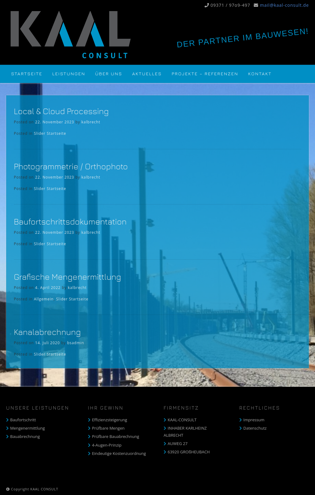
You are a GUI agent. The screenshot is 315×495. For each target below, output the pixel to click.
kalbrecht (91, 122)
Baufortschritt (23, 420)
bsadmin (75, 342)
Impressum (254, 420)
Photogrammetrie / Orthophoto (71, 166)
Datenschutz (255, 428)
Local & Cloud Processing (61, 111)
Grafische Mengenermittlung (67, 277)
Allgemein (44, 299)
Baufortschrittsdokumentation (70, 221)
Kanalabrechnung (47, 332)
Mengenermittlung (27, 428)
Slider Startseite (50, 133)
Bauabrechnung (25, 436)
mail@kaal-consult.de (284, 5)
